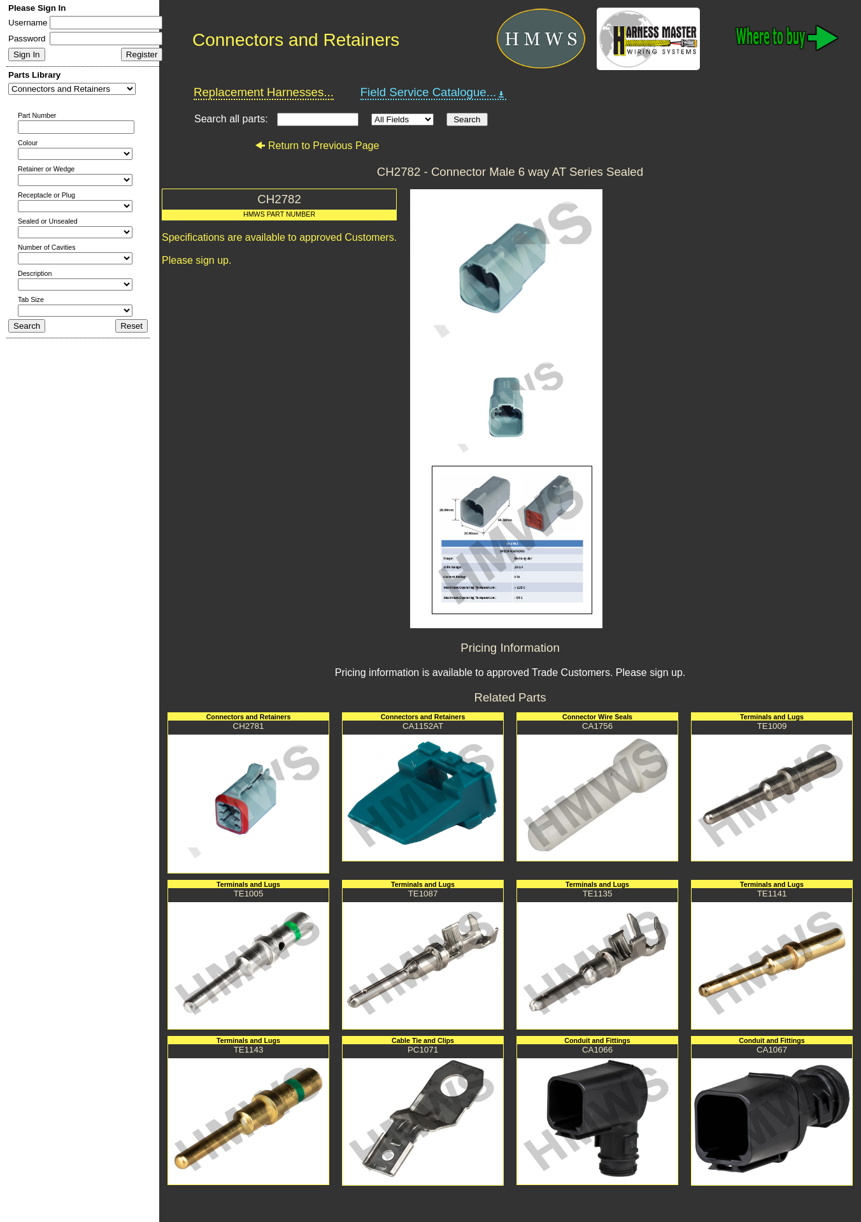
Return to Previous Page (317, 145)
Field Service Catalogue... (433, 92)
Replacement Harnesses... (264, 92)
